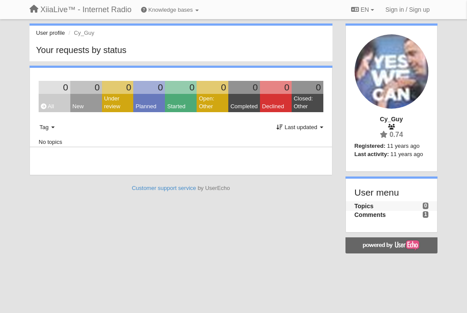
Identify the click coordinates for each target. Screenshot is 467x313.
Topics (364, 206)
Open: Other (206, 102)
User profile (50, 33)
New (78, 106)
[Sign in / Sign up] (407, 9)
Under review (112, 102)
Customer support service (164, 188)
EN (362, 9)
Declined (273, 106)
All (47, 106)
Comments (370, 214)
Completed (244, 106)
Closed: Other (303, 102)
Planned (145, 106)
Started (176, 106)
